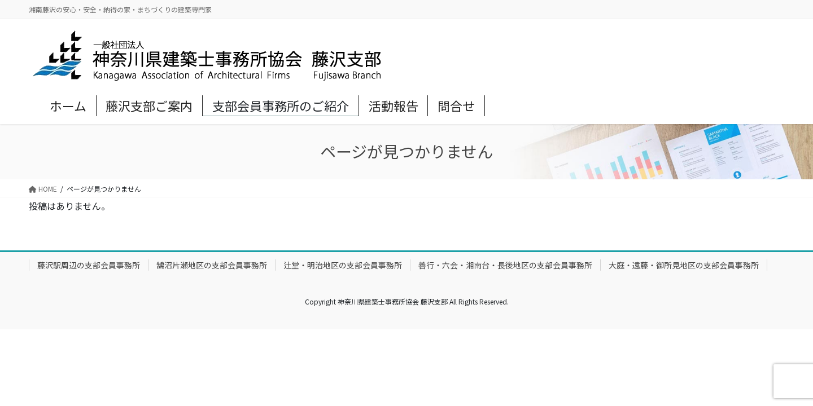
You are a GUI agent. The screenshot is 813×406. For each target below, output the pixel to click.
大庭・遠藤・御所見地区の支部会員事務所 (684, 265)
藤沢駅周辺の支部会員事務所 (88, 265)
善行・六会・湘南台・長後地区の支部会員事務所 (505, 265)
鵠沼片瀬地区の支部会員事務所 (211, 265)
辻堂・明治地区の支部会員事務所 (342, 265)
